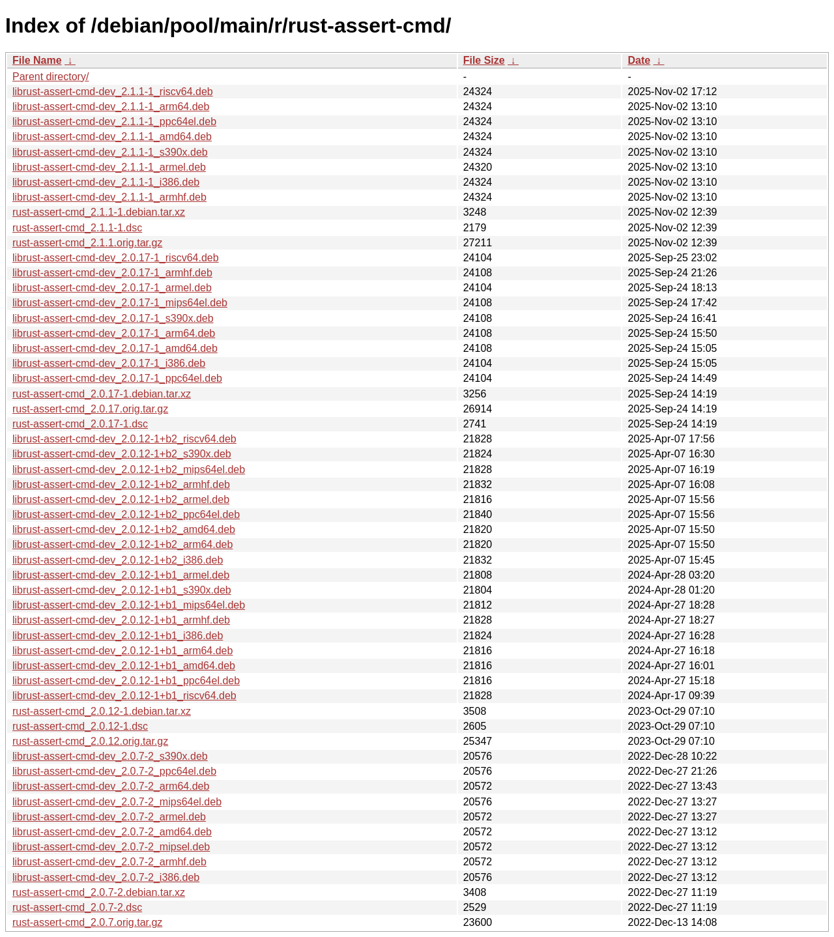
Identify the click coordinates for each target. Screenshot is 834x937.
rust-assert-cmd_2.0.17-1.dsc (80, 423)
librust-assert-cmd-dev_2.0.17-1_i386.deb (108, 363)
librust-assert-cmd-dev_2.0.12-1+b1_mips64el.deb (128, 605)
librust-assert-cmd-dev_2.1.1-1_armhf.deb (109, 197)
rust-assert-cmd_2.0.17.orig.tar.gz (90, 408)
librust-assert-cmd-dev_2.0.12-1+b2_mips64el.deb (128, 469)
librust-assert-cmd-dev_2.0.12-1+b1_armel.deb (120, 575)
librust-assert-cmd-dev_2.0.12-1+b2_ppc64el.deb (126, 514)
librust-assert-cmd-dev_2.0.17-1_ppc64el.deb (117, 378)
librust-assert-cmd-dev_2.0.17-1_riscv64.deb (115, 257)
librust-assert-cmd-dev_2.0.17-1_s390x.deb (113, 318)
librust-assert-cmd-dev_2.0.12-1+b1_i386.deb (117, 635)
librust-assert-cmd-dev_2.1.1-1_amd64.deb (112, 136)
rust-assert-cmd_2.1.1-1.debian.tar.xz (98, 212)
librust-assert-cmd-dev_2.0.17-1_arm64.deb (113, 333)
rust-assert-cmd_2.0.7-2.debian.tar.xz (98, 892)
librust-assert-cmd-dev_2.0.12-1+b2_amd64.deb (123, 529)
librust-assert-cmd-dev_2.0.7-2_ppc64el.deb (114, 771)
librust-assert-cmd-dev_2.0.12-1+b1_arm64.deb (122, 650)
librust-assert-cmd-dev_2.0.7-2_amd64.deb (112, 831)
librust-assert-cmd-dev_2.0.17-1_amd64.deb (115, 348)
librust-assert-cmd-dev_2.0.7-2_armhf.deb (109, 861)
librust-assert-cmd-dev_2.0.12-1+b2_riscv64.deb (124, 438)
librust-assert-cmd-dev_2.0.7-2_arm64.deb (110, 786)
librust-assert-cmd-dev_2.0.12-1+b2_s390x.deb (121, 453)
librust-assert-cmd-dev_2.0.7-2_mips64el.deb (117, 801)
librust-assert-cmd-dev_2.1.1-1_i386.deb (105, 182)
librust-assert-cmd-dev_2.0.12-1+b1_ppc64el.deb (126, 680)
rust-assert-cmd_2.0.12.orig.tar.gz (90, 741)
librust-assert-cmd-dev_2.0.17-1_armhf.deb (112, 272)
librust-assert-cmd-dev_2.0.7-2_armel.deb (109, 816)
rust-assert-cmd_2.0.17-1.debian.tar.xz (101, 393)
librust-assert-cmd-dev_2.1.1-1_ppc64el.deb (114, 121)
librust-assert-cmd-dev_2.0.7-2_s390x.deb (110, 756)
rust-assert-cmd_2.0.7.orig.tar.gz (87, 922)
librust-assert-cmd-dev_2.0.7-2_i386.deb (105, 877)
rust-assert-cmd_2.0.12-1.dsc (80, 726)
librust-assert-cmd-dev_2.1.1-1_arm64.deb (110, 106)
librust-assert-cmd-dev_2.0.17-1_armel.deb (112, 287)
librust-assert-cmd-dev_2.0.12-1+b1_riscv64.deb (124, 695)
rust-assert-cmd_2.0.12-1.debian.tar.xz (101, 711)
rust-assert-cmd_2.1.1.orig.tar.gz (87, 242)
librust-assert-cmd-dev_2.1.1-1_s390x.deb (110, 152)
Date (638, 60)
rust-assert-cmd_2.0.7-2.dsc (77, 907)
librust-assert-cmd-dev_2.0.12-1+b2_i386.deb (117, 560)
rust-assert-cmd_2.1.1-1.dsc (77, 227)
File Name (37, 60)
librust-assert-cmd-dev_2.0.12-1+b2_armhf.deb (121, 484)
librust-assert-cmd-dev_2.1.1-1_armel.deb (109, 167)
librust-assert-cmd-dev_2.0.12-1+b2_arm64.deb (122, 544)
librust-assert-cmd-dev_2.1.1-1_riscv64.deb (112, 91)
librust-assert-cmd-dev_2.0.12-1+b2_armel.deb (120, 499)
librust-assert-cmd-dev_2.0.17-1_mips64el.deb (119, 302)
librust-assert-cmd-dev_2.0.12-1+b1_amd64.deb (123, 665)
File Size (484, 60)
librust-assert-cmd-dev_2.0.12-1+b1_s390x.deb (121, 590)
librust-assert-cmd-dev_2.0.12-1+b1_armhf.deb (121, 620)
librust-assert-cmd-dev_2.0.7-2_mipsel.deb (111, 846)
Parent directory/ (50, 76)
